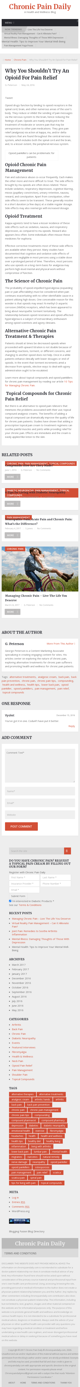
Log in (15, 1197)
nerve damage (19, 1162)
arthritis (60, 1099)
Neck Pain (17, 1061)
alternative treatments (23, 677)
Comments (20, 1206)
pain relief (63, 688)
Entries (18, 1202)
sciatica (57, 1172)
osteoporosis (42, 1167)
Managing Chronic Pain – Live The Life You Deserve (28, 29)
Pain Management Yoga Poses (18, 45)
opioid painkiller (59, 1162)
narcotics (32, 1156)
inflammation (19, 1146)
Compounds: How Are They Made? (29, 465)
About (11, 1382)
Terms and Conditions (20, 1253)
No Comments (43, 470)
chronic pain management (44, 1109)
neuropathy (39, 1162)
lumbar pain (40, 1151)
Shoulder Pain (19, 1074)
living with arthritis (41, 1146)
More (12, 476)
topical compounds (13, 692)
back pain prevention (38, 1104)
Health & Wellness (22, 1056)
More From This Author (61, 643)
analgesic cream (47, 677)
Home (8, 59)
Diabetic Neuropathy (24, 1038)
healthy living (53, 1141)
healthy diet (34, 1141)
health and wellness (14, 684)
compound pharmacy (53, 1120)
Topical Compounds (23, 1079)
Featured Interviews (23, 1047)
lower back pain (50, 684)
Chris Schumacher (30, 497)
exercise (39, 1130)
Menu (8, 22)
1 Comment (48, 497)
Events (16, 1042)
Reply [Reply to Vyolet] (71, 726)
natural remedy (51, 1156)
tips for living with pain (24, 1183)
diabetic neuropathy (54, 1125)
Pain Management (22, 1070)
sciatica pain (18, 1177)
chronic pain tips (46, 680)
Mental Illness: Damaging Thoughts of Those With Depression (33, 37)
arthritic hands (42, 1099)
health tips (33, 684)
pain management (45, 688)
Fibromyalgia (19, 1052)
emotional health (21, 1130)
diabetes (33, 1125)
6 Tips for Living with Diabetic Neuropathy (35, 492)
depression (17, 1125)
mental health (59, 1151)
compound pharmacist (24, 1120)
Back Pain (17, 1029)
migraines (17, 1156)
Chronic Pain (20, 59)
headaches (17, 1136)
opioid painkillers (23, 688)
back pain (64, 677)
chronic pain (28, 680)
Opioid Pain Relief (22, 1065)
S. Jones (29, 528)
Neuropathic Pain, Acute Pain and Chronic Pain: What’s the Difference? (38, 522)
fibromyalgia (56, 1130)
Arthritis (16, 1024)
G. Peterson (11, 85)
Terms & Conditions (30, 905)
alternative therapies (23, 1094)
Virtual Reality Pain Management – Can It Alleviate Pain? (30, 33)
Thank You (66, 1382)
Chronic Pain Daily (40, 7)
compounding (65, 680)
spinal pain (36, 1177)
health (32, 1136)
